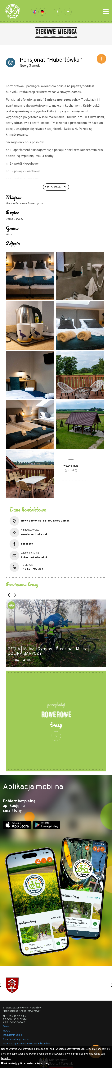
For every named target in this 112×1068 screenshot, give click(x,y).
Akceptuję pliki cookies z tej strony (26, 1063)
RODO (7, 1030)
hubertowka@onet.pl (34, 557)
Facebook (27, 544)
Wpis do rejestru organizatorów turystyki (27, 1043)
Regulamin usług (12, 1035)
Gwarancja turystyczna (16, 1039)
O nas (6, 1026)
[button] (8, 595)
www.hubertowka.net (34, 534)
